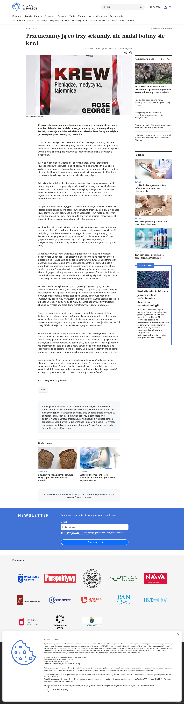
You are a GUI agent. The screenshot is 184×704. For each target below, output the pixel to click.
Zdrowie (62, 16)
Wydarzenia (118, 20)
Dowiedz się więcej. (147, 686)
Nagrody (54, 20)
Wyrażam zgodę (60, 689)
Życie (72, 16)
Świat (138, 182)
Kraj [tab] (162, 59)
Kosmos (16, 16)
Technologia (116, 16)
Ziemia (81, 16)
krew (43, 389)
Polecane (145, 265)
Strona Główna (156, 28)
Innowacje (42, 20)
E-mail (64, 522)
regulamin (75, 533)
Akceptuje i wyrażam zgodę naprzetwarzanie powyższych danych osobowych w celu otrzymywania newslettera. (93, 534)
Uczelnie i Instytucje (23, 20)
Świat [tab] (169, 59)
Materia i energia (97, 16)
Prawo (65, 20)
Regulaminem (101, 494)
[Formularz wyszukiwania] (123, 7)
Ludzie (130, 20)
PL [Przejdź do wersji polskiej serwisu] (166, 7)
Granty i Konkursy (99, 20)
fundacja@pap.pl (114, 679)
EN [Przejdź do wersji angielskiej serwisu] (170, 7)
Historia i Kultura (33, 16)
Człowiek (50, 16)
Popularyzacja (79, 20)
